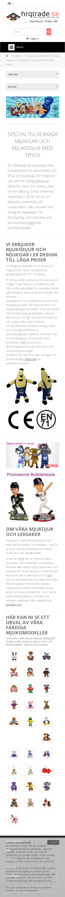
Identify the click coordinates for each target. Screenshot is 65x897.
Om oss (13, 74)
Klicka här (30, 359)
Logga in (32, 38)
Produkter (17, 56)
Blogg (12, 86)
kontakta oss (14, 604)
